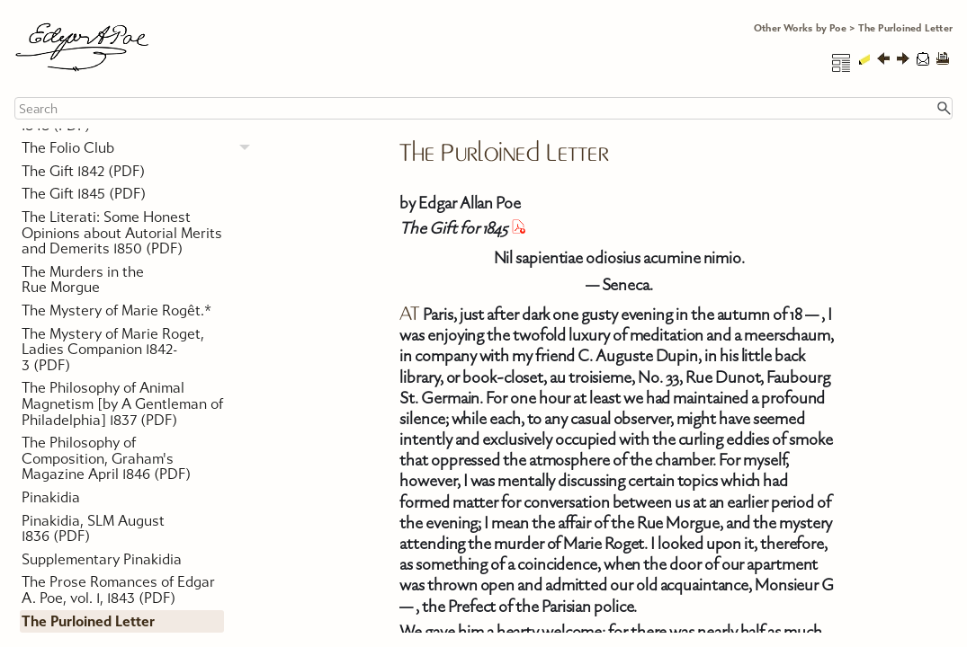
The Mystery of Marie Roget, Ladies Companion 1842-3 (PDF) (113, 349)
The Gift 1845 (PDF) (84, 193)
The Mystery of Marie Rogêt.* (116, 310)
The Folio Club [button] (141, 148)
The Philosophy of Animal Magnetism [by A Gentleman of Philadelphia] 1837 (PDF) (122, 403)
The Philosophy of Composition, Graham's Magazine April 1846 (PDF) (106, 458)
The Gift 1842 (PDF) (83, 171)
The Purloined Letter (88, 621)
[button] (944, 108)
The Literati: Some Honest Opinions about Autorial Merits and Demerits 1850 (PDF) (122, 232)
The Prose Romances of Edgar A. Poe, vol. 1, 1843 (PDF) (118, 590)
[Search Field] (483, 108)
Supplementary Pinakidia (102, 559)
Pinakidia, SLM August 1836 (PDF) (93, 528)
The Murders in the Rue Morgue (83, 280)
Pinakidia (51, 497)
